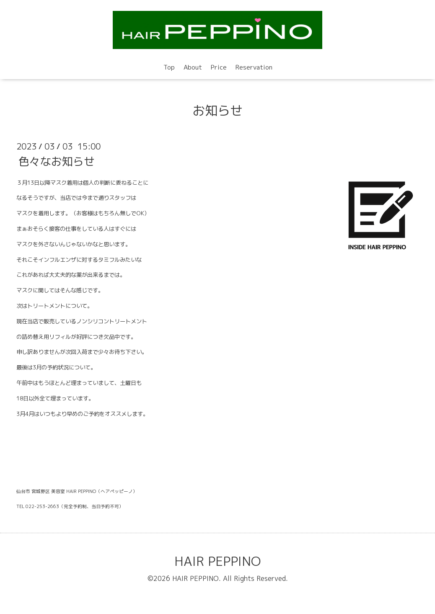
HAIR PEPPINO (217, 561)
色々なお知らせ (56, 160)
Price (219, 67)
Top (169, 67)
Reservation (254, 67)
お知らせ (217, 110)
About (193, 67)
